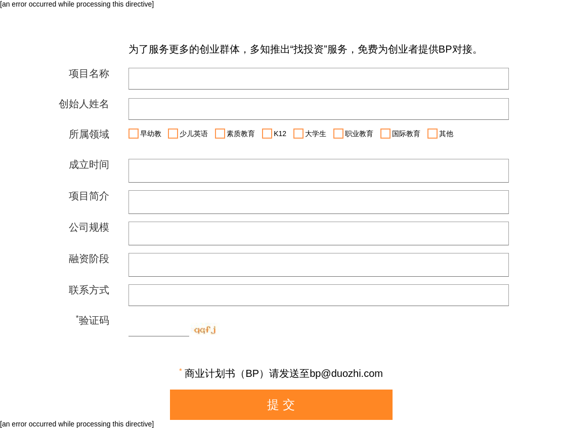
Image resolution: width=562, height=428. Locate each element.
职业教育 (353, 134)
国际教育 (400, 134)
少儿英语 (188, 134)
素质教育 (235, 134)
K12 (274, 134)
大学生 (309, 134)
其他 (440, 134)
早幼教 (144, 134)
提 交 (281, 404)
